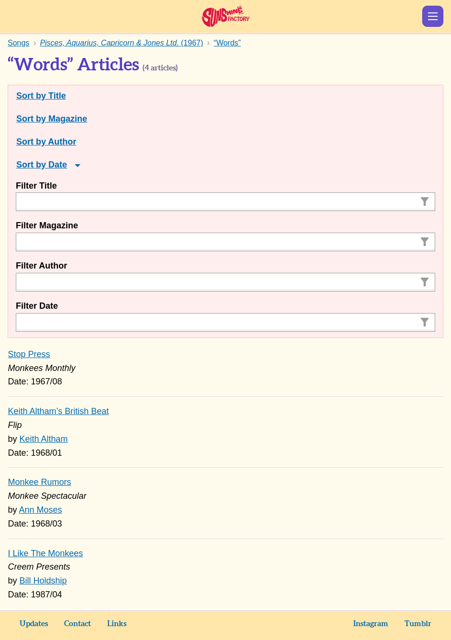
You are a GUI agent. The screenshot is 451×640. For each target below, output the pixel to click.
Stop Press (29, 354)
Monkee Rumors (39, 482)
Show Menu (432, 16)
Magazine (67, 119)
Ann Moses (40, 510)
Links (116, 624)
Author (62, 141)
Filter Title (36, 186)
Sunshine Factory (225, 16)
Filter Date (37, 306)
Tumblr (418, 624)
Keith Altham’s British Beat (58, 411)
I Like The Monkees (45, 553)
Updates (34, 624)
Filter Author (41, 265)
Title (57, 96)
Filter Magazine (47, 225)
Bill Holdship (43, 580)
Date (57, 164)
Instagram (370, 624)
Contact (77, 624)
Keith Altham (44, 439)
